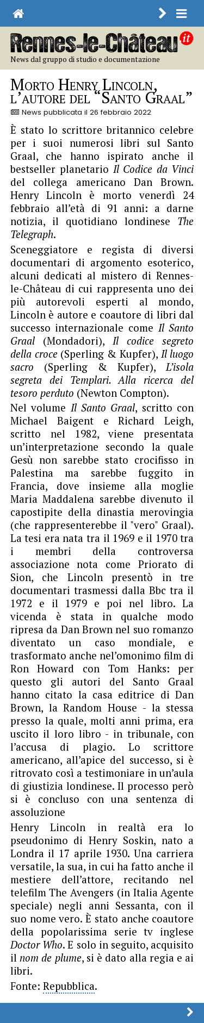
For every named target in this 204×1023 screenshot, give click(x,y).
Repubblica (69, 986)
